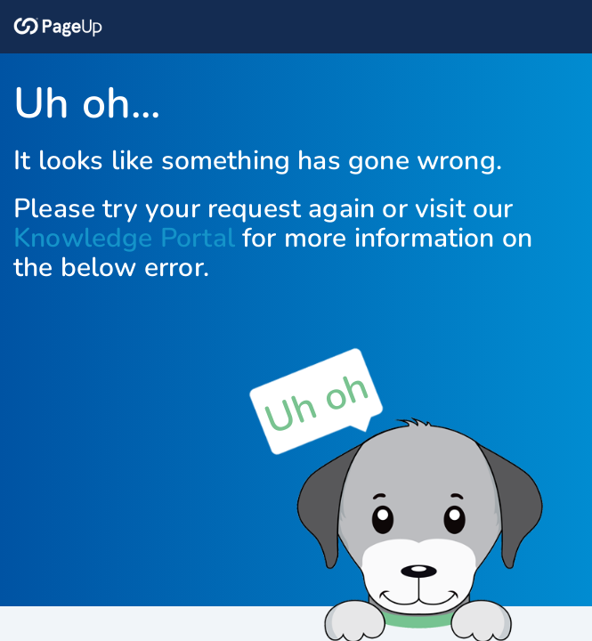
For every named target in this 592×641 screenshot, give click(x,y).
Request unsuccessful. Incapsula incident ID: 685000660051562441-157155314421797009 (296, 320)
